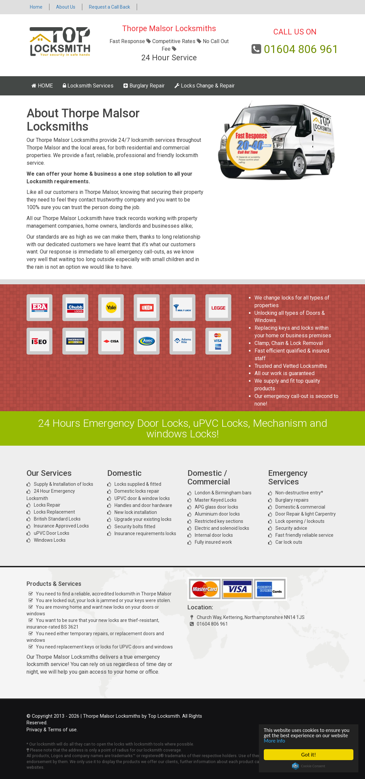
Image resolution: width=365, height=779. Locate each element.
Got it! (308, 754)
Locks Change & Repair (205, 86)
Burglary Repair (144, 86)
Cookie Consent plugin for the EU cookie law (308, 766)
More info (294, 740)
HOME (42, 86)
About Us (65, 7)
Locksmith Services (88, 86)
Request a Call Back (109, 7)
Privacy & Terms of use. (52, 730)
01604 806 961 (301, 49)
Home (36, 7)
